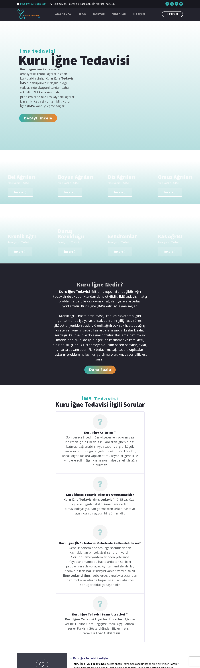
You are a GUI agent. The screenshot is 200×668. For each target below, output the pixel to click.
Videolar (119, 14)
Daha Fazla (100, 369)
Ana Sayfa (63, 14)
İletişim (139, 14)
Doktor (99, 14)
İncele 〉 (21, 192)
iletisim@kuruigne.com (33, 3)
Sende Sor (42, 599)
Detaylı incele (38, 118)
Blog (82, 14)
